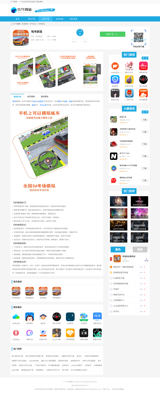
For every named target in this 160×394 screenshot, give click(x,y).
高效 (65, 101)
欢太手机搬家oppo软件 (79, 370)
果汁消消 (65, 370)
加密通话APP (75, 361)
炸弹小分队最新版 (88, 361)
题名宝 (79, 356)
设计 (35, 101)
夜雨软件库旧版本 (52, 356)
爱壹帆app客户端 (27, 370)
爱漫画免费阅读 (128, 256)
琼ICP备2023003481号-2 (80, 385)
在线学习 (41, 101)
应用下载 (45, 19)
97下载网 (17, 24)
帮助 (59, 101)
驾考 (14, 101)
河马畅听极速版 (54, 365)
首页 (17, 19)
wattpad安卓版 (34, 361)
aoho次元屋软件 (76, 365)
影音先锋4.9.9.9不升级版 (128, 165)
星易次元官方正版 (25, 365)
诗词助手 (88, 365)
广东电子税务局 (40, 365)
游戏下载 (31, 19)
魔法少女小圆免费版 (48, 361)
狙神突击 (65, 365)
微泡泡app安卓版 (126, 177)
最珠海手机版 (63, 361)
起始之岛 (123, 117)
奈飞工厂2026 (124, 153)
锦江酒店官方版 (17, 356)
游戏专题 (59, 19)
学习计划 (43, 105)
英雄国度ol (40, 370)
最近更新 (73, 19)
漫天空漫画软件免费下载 (34, 356)
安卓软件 (25, 24)
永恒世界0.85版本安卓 (128, 129)
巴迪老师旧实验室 (126, 141)
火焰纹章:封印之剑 (53, 370)
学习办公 (33, 24)
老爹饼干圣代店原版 (19, 361)
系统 (70, 101)
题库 (33, 105)
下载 (144, 120)
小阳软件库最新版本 (91, 356)
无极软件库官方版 (67, 356)
